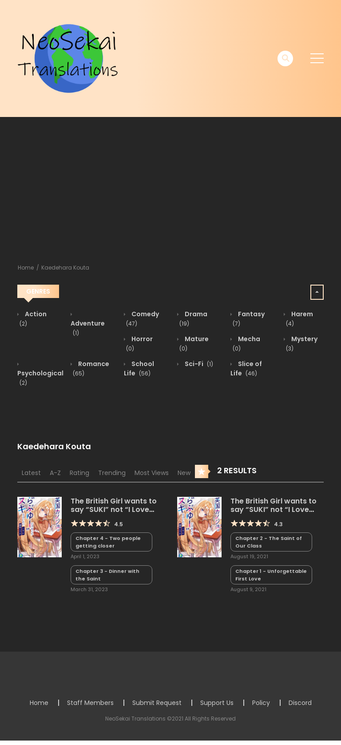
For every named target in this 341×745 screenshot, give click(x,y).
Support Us (217, 702)
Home (26, 267)
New (184, 472)
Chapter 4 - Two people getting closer (108, 542)
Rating (79, 472)
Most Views (152, 472)
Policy (261, 702)
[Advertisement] (170, 183)
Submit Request (157, 702)
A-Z (55, 472)
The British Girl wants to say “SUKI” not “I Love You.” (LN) (114, 509)
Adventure (88, 328)
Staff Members (90, 702)
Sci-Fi (198, 363)
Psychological (40, 378)
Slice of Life (246, 368)
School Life (139, 368)
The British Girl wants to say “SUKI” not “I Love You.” (273, 509)
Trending (112, 472)
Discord (300, 702)
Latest (31, 472)
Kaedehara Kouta (65, 267)
